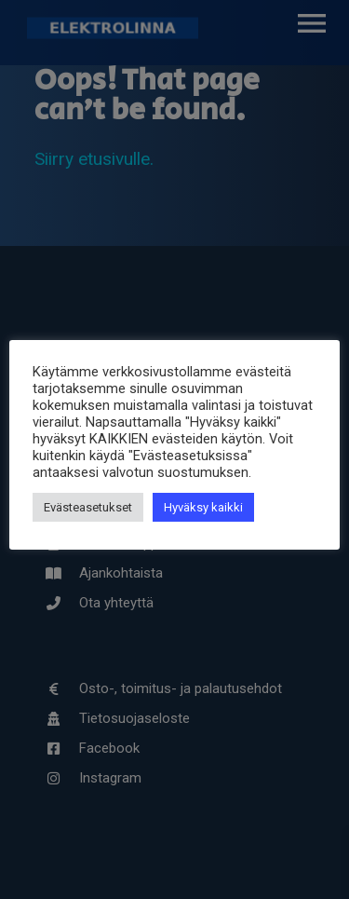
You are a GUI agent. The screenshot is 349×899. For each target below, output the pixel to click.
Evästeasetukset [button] (88, 507)
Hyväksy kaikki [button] (203, 507)
